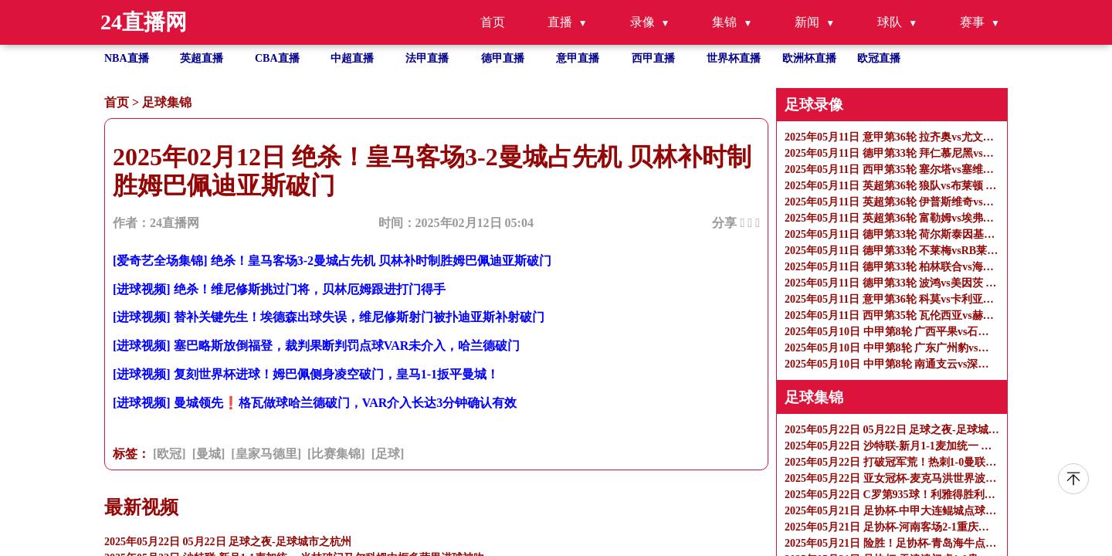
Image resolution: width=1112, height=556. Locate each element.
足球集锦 (167, 102)
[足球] (388, 453)
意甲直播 (577, 58)
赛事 (972, 22)
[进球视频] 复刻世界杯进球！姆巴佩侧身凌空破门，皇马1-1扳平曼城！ (306, 374)
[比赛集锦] (336, 453)
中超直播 (352, 58)
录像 (642, 22)
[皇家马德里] (266, 453)
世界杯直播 (734, 58)
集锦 (724, 22)
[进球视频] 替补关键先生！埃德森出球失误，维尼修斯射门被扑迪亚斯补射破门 (328, 317)
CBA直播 (277, 58)
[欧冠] (169, 453)
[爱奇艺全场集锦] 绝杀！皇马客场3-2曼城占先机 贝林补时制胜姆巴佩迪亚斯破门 (332, 260)
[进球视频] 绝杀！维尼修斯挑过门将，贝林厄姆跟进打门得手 (279, 289)
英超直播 (201, 58)
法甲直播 (427, 58)
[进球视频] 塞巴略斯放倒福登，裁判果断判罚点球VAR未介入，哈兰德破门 (316, 345)
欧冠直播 (878, 58)
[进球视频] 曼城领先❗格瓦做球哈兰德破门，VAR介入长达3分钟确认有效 (315, 402)
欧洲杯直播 (809, 58)
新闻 (807, 22)
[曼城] (208, 453)
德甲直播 (502, 58)
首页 (492, 22)
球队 (889, 22)
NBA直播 (126, 58)
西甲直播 (653, 58)
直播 (560, 22)
